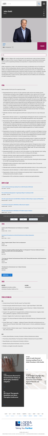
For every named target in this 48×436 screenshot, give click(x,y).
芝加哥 (14, 413)
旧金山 (29, 413)
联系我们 (25, 415)
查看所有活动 (7, 275)
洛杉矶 (4, 44)
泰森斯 (34, 413)
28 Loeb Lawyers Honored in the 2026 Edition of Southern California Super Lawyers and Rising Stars (23, 198)
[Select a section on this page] (24, 55)
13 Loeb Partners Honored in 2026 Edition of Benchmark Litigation (15, 204)
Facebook (12, 415)
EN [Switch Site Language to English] (8, 3)
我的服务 (41, 46)
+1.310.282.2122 (8, 47)
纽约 (10, 413)
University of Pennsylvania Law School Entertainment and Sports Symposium (18, 235)
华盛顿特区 (24, 413)
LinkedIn (7, 415)
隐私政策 (30, 415)
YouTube (20, 415)
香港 (42, 413)
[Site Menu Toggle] (43, 3)
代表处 (38, 413)
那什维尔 (18, 413)
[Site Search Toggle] (38, 3)
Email (4, 45)
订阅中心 (40, 415)
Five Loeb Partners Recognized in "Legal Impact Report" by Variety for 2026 (17, 192)
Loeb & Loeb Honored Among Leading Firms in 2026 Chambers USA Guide (17, 186)
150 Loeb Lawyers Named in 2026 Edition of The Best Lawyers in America (17, 210)
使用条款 (35, 415)
